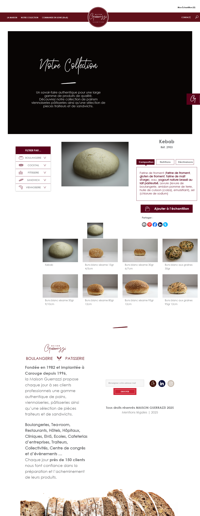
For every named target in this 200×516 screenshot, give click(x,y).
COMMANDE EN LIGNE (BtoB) (55, 17)
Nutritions (165, 162)
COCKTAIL (29, 165)
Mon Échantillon (186, 7)
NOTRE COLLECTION (29, 17)
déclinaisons (185, 162)
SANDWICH (29, 180)
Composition (146, 162)
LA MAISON (12, 17)
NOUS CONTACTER (166, 359)
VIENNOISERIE (30, 187)
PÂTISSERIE (29, 173)
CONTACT (185, 17)
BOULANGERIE (30, 157)
